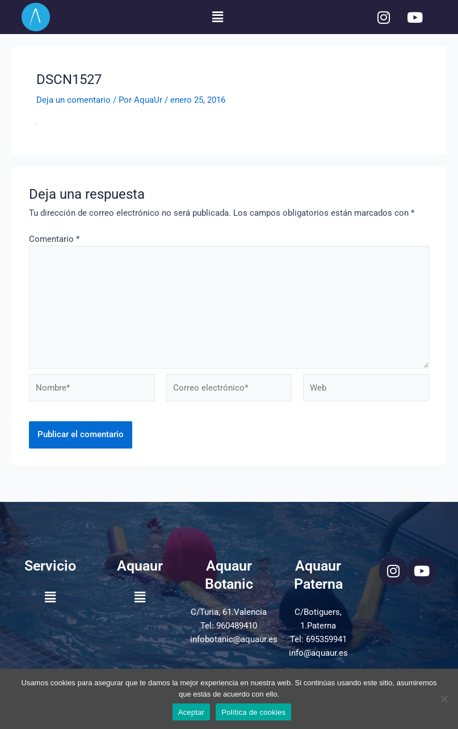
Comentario (54, 239)
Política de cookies (253, 712)
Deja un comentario (73, 100)
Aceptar (191, 712)
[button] (217, 17)
